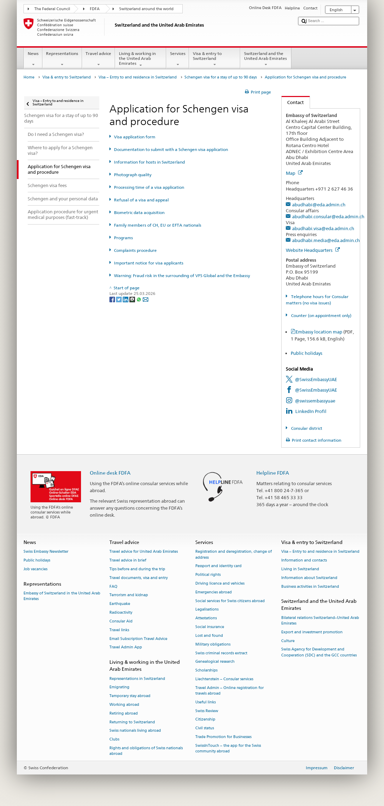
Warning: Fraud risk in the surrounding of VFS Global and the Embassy (182, 275)
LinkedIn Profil (310, 411)
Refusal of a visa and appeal (141, 199)
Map (294, 173)
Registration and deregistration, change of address (233, 555)
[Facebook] (112, 299)
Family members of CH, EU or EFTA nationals (157, 225)
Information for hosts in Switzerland (149, 162)
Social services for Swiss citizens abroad (230, 601)
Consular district (306, 428)
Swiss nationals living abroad (135, 731)
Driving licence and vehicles (219, 583)
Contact (293, 102)
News (33, 59)
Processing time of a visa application (149, 187)
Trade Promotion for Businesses (223, 737)
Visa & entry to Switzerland (214, 59)
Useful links (205, 702)
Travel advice (98, 59)
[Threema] (132, 299)
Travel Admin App (125, 647)
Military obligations (212, 644)
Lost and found (209, 635)
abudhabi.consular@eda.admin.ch (328, 216)
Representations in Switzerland (137, 678)
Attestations (206, 618)
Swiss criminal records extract (221, 653)
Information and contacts (304, 560)
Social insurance (209, 627)
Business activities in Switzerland (310, 586)
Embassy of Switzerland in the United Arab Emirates (61, 596)
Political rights (208, 575)
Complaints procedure (135, 250)
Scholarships (206, 670)
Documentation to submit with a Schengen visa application (171, 149)
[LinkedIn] (126, 299)
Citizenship (205, 719)
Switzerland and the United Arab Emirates (266, 59)
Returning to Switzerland (132, 722)
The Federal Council (52, 9)
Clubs (114, 739)
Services (178, 59)
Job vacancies (35, 569)
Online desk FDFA (110, 473)
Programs (123, 237)
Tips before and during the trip (137, 569)
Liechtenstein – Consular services (224, 679)
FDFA (95, 9)
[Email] (145, 299)
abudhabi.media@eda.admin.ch (326, 240)
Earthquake (119, 604)
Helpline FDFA (272, 473)
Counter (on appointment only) (320, 315)
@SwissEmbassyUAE (316, 379)
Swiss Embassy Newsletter (45, 552)
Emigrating (119, 687)
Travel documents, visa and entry (138, 578)
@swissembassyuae (315, 401)
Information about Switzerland (309, 578)
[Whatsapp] (139, 299)
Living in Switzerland (300, 569)
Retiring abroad (123, 713)
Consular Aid (121, 621)
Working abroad (124, 704)
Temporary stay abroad (129, 696)
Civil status (204, 728)
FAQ (113, 586)
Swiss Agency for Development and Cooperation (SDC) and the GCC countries (319, 652)
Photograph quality (132, 174)
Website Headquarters (313, 250)
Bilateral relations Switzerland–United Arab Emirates (320, 620)
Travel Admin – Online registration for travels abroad (229, 691)
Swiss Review (206, 711)
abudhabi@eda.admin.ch (318, 204)
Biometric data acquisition (139, 212)
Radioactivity (120, 612)
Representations (62, 59)
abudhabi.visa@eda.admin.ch (323, 228)
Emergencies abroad (213, 592)
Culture (288, 641)
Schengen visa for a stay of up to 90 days (220, 77)
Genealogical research (215, 662)
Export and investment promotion (312, 632)
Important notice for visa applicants (148, 263)
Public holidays (306, 353)
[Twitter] (119, 299)
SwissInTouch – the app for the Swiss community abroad (228, 748)
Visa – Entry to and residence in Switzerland (138, 77)
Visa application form (134, 136)
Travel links (119, 630)
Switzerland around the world (146, 9)
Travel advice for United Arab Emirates (143, 552)
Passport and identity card (218, 566)
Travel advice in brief (127, 560)
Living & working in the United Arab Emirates (140, 59)
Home (28, 77)
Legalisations (206, 609)
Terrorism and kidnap (128, 595)
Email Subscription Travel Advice (138, 638)
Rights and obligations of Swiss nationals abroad (146, 751)
